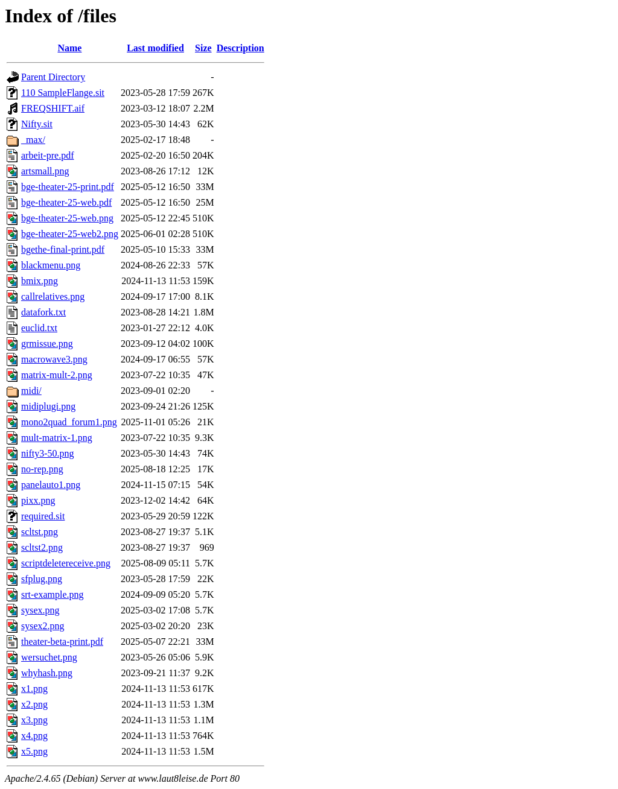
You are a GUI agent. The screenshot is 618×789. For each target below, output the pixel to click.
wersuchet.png (49, 657)
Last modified (155, 48)
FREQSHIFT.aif (52, 108)
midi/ (31, 390)
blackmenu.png (50, 265)
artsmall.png (45, 171)
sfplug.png (41, 579)
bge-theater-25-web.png (67, 218)
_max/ (33, 140)
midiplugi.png (48, 406)
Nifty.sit (37, 124)
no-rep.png (42, 469)
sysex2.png (43, 626)
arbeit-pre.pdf (47, 155)
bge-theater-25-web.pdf (66, 202)
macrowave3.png (54, 359)
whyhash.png (46, 673)
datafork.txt (43, 312)
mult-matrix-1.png (56, 438)
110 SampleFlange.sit (62, 92)
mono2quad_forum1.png (69, 422)
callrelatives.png (52, 296)
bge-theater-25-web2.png (69, 234)
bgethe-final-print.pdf (62, 249)
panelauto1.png (50, 485)
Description (240, 48)
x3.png (34, 720)
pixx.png (38, 500)
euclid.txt (39, 328)
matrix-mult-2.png (56, 375)
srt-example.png (52, 594)
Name (69, 48)
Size (203, 48)
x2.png (34, 704)
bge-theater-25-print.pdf (67, 187)
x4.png (34, 735)
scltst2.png (42, 547)
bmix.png (39, 281)
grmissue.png (47, 343)
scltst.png (39, 532)
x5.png (34, 751)
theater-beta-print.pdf (62, 641)
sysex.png (40, 610)
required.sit (43, 516)
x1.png (34, 688)
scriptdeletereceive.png (65, 563)
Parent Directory (53, 77)
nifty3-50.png (47, 453)
